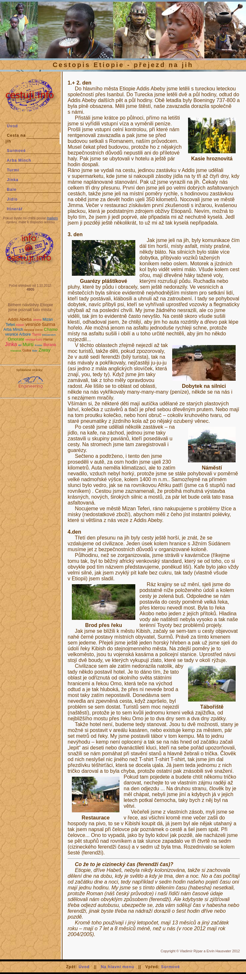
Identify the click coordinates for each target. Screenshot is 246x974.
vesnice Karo (33, 339)
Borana (49, 344)
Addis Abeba (20, 319)
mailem (52, 218)
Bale (11, 189)
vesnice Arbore (18, 334)
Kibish (20, 325)
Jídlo (12, 199)
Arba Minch (19, 160)
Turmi (13, 170)
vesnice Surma (40, 324)
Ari (19, 345)
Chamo (51, 329)
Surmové (16, 150)
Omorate (16, 339)
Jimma (37, 319)
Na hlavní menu (117, 967)
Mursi (28, 344)
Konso (38, 345)
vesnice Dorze (33, 329)
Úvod (12, 126)
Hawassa (15, 350)
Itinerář (15, 209)
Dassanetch (49, 334)
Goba (26, 350)
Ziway (44, 350)
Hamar (48, 339)
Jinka (12, 180)
